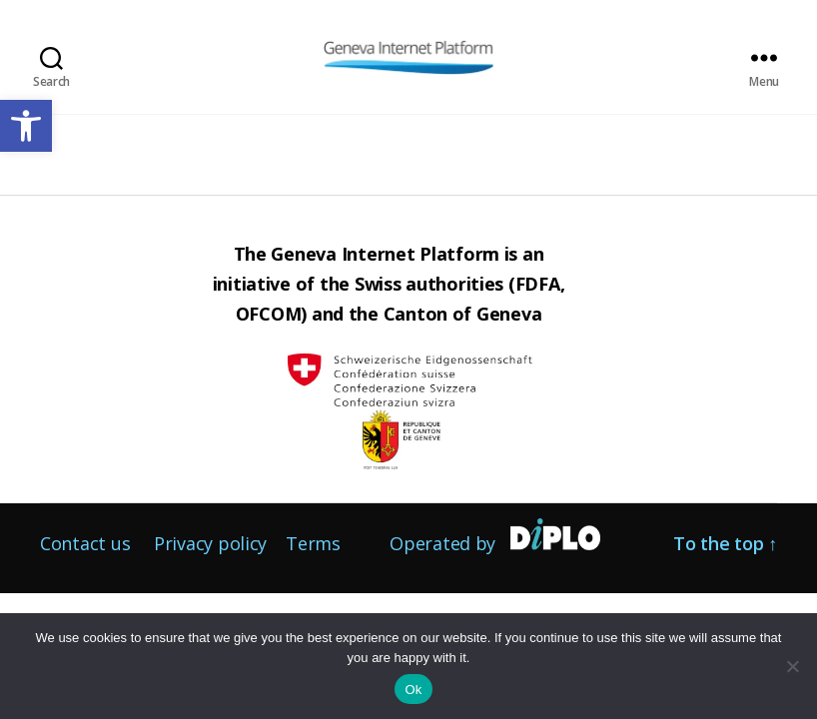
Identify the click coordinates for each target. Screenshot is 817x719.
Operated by (442, 543)
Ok (413, 689)
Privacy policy (210, 543)
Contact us (85, 543)
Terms (313, 543)
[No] (792, 666)
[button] (26, 126)
